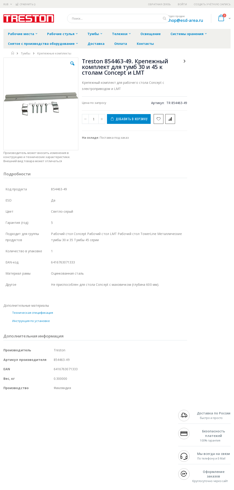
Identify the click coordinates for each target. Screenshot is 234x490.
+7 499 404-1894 (189, 424)
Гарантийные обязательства (102, 424)
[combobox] (118, 18)
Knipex (26, 468)
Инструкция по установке (31, 310)
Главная (13, 53)
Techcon (42, 459)
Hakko (7, 424)
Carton (54, 450)
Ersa (20, 424)
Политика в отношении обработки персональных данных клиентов (106, 443)
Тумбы (25, 53)
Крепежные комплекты (54, 53)
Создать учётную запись (212, 4)
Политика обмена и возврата (103, 433)
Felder (40, 441)
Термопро (54, 428)
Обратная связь (159, 4)
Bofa (6, 428)
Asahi (52, 441)
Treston (8, 459)
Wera (39, 468)
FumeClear (21, 428)
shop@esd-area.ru (185, 20)
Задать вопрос (92, 455)
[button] (67, 67)
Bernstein (10, 468)
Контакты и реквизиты (148, 426)
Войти (182, 4)
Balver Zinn (11, 441)
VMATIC (57, 459)
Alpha (27, 441)
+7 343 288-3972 (189, 437)
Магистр (9, 433)
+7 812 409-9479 (189, 428)
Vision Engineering (16, 450)
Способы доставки (153, 437)
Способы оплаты (152, 446)
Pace (39, 424)
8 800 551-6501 (191, 441)
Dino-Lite (39, 450)
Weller (51, 424)
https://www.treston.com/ (78, 487)
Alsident (65, 424)
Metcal (38, 428)
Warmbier (25, 459)
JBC (29, 424)
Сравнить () (25, 4)
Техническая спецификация (32, 301)
